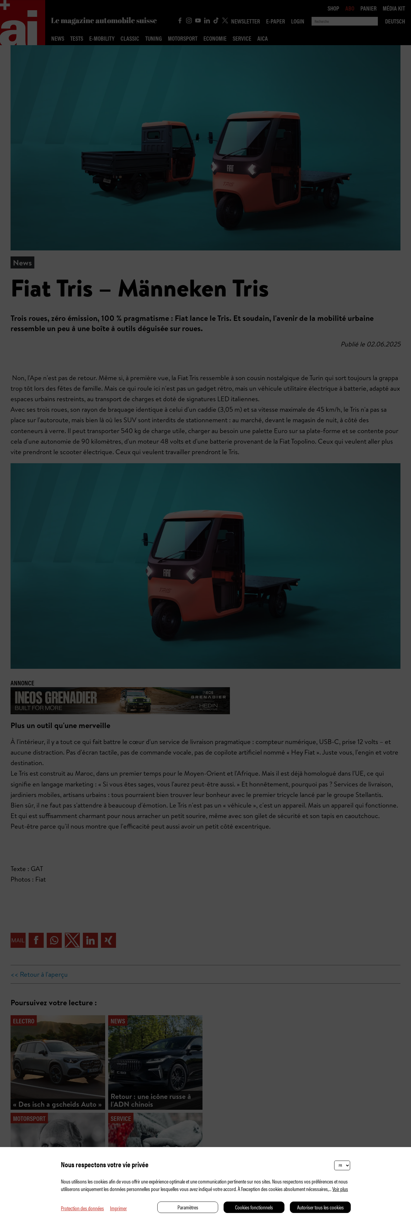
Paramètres (187, 1207)
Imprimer (118, 1208)
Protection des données (82, 1208)
